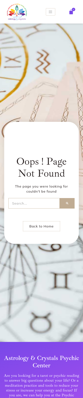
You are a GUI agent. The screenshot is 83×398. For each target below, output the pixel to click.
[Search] (67, 203)
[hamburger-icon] (50, 12)
